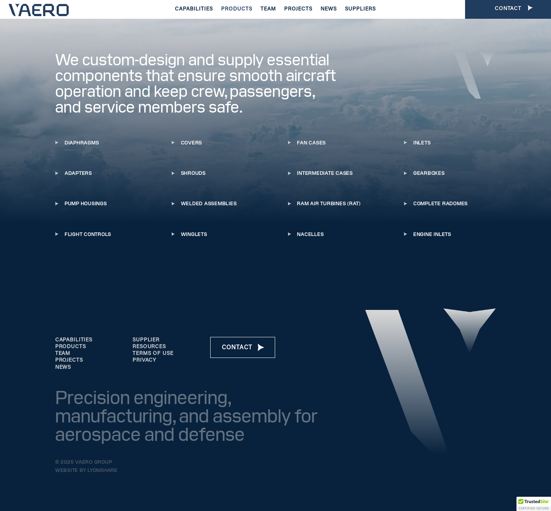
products (70, 347)
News (329, 9)
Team (268, 9)
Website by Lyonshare (86, 470)
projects (69, 360)
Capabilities (194, 9)
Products (236, 9)
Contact (237, 348)
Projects (298, 9)
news (63, 367)
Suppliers (360, 9)
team (62, 353)
